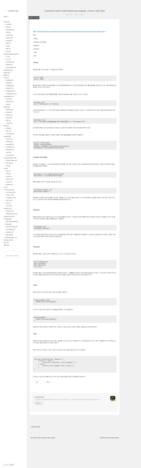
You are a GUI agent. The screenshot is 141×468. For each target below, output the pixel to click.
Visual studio (11, 67)
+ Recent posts (35, 454)
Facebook (43, 465)
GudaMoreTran (11, 93)
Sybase (9, 109)
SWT (8, 43)
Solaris (9, 176)
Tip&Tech (10, 149)
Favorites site (8, 240)
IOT (6, 187)
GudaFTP (9, 88)
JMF (8, 48)
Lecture (9, 123)
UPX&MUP (10, 147)
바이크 (9, 206)
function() (9, 101)
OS (6, 168)
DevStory (7, 208)
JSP (8, 32)
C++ (8, 59)
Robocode (10, 232)
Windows (9, 184)
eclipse (9, 38)
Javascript (10, 133)
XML (8, 131)
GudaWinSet (10, 91)
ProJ (6, 77)
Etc (8, 51)
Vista (8, 173)
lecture (9, 99)
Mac (8, 171)
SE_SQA (9, 163)
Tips (8, 104)
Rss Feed (33, 465)
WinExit (9, 83)
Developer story (12, 213)
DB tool (9, 117)
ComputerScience (10, 158)
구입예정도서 (11, 197)
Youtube (49, 465)
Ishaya (5, 16)
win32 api (10, 62)
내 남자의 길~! (13, 11)
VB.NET (9, 64)
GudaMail (9, 80)
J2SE (9, 24)
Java (7, 22)
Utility (6, 245)
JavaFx (9, 35)
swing (9, 40)
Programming (8, 70)
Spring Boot (10, 29)
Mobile (6, 75)
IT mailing (8, 219)
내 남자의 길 (9, 189)
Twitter (39, 465)
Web (6, 126)
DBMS (7, 107)
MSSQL (9, 115)
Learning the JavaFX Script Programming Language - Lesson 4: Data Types (74, 11)
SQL (8, 120)
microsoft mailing (11, 226)
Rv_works (9, 155)
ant (8, 46)
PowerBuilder (9, 96)
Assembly (9, 144)
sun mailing (10, 229)
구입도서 (10, 195)
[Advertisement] (74, 39)
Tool (8, 152)
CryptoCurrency (9, 216)
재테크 (9, 200)
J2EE (8, 27)
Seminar (9, 211)
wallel (117, 465)
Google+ (53, 465)
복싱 (8, 203)
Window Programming (11, 54)
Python (7, 72)
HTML (8, 128)
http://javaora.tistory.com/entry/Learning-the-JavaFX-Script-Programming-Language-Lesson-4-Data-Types (71, 56)
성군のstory (10, 192)
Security (7, 136)
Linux (9, 182)
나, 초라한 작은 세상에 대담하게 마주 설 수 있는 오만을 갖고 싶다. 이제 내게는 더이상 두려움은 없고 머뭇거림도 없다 (67, 427)
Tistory (107, 465)
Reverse (9, 141)
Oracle (9, 112)
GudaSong (10, 85)
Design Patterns (11, 160)
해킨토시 (9, 179)
